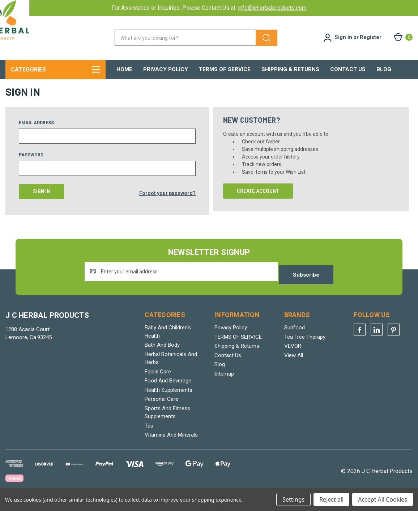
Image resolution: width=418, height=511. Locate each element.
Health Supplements (168, 400)
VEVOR (292, 356)
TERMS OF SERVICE (225, 69)
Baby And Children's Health (168, 341)
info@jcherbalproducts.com (272, 7)
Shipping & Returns (290, 69)
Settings (293, 499)
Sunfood (294, 337)
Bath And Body (162, 355)
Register (370, 37)
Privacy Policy (165, 69)
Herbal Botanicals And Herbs (171, 368)
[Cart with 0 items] (403, 37)
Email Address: (37, 136)
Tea (149, 436)
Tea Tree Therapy (304, 347)
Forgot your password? (167, 204)
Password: (31, 168)
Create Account (258, 204)
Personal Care (161, 409)
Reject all (331, 499)
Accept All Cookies (382, 499)
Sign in (343, 37)
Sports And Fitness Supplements (167, 422)
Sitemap (224, 384)
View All (293, 365)
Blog (383, 69)
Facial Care (158, 381)
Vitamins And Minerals (171, 445)
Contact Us (348, 69)
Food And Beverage (168, 390)
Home (124, 69)
